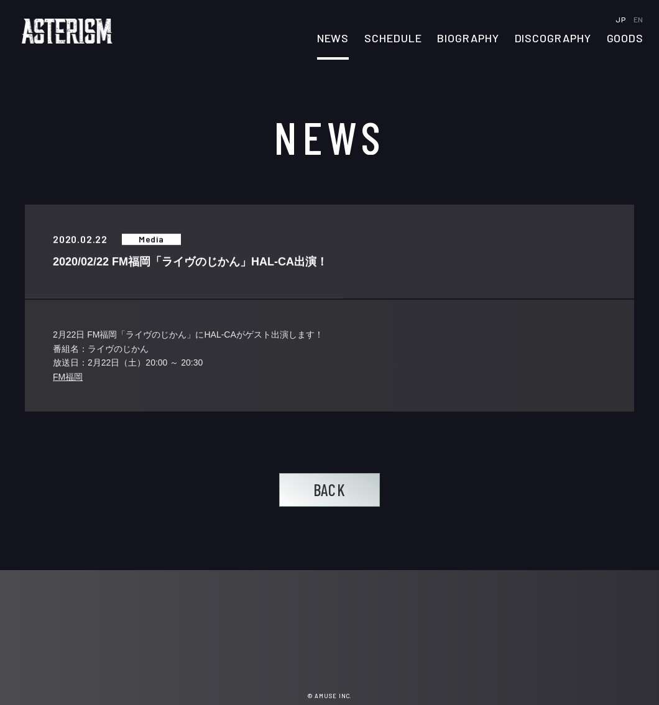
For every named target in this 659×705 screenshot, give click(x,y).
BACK (329, 489)
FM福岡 (68, 377)
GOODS (625, 38)
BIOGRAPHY (468, 38)
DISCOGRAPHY (553, 38)
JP (621, 19)
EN (638, 19)
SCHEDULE (393, 38)
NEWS (333, 38)
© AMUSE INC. (330, 696)
